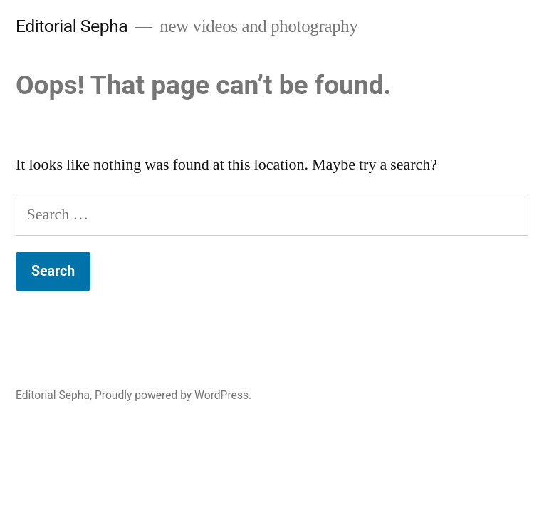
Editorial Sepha (71, 26)
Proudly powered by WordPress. (173, 395)
